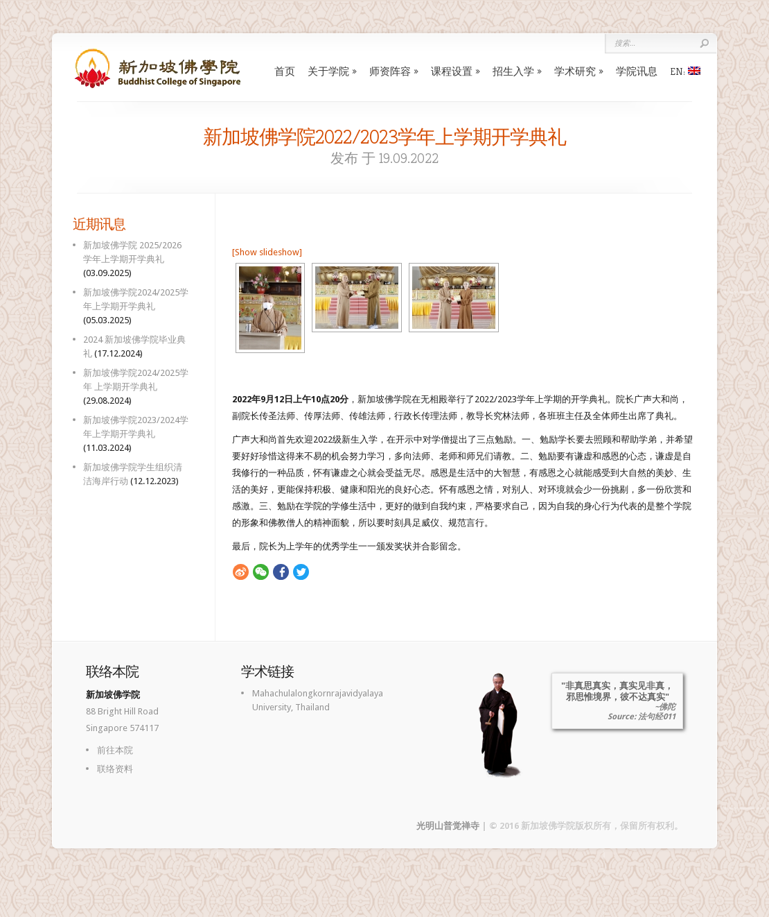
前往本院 (115, 750)
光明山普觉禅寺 (447, 826)
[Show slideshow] (267, 252)
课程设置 (451, 71)
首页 (284, 71)
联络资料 (115, 769)
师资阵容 (390, 71)
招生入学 (513, 71)
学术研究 (575, 71)
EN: (685, 71)
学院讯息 (636, 71)
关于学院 (328, 71)
